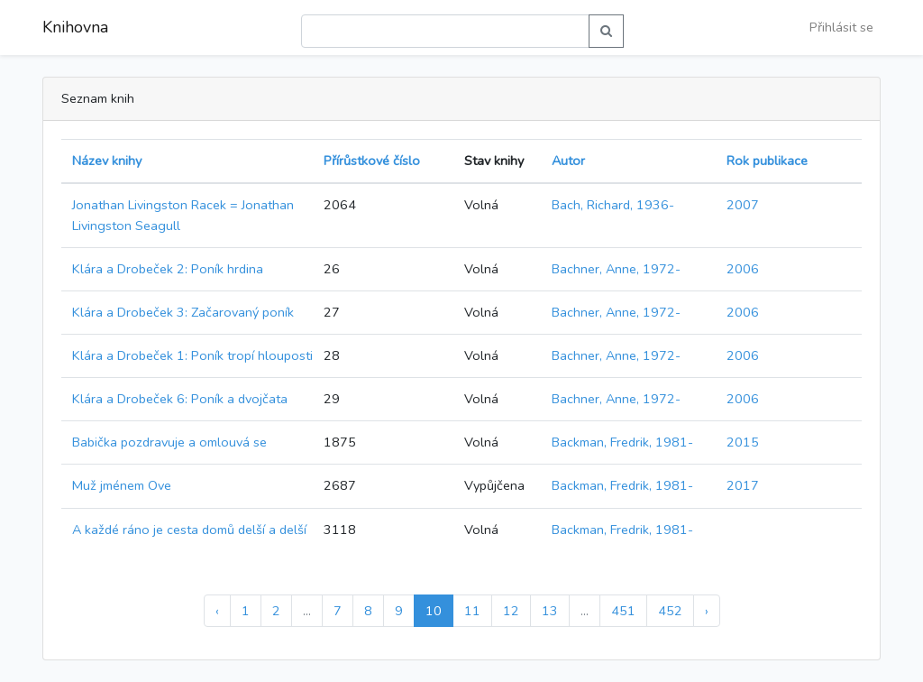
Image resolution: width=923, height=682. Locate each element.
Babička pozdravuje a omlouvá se (169, 442)
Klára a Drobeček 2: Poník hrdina (167, 269)
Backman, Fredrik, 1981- (622, 442)
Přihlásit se (841, 27)
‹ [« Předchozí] (217, 611)
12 (511, 611)
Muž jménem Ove (121, 485)
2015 (743, 442)
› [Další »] (706, 611)
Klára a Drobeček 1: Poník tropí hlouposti (192, 355)
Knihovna (75, 27)
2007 (743, 205)
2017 (743, 485)
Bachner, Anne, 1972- (616, 269)
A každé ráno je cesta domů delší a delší (189, 530)
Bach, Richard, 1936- (613, 205)
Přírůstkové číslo (372, 161)
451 (623, 611)
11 (472, 611)
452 (670, 611)
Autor (568, 161)
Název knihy (107, 161)
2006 (743, 269)
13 (550, 611)
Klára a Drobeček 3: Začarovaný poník (183, 312)
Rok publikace (767, 161)
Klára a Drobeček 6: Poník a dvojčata (180, 399)
